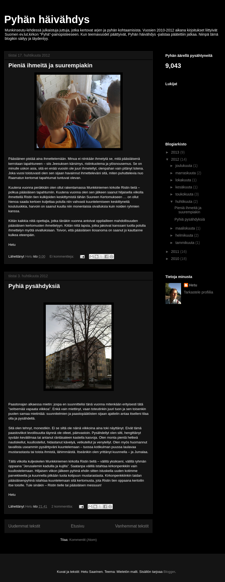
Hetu (193, 285)
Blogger (169, 572)
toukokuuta (184, 194)
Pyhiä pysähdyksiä (34, 286)
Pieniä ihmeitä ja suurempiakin (50, 65)
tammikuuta (185, 243)
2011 (175, 251)
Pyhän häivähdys (47, 19)
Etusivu (77, 526)
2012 (175, 159)
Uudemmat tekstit (24, 526)
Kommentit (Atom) (83, 540)
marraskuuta (186, 173)
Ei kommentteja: (62, 256)
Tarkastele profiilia (198, 292)
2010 (175, 259)
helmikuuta (184, 235)
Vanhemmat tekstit (132, 526)
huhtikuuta (184, 201)
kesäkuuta (184, 187)
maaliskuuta (185, 228)
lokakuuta (183, 180)
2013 (175, 152)
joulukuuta (184, 166)
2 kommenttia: (63, 506)
